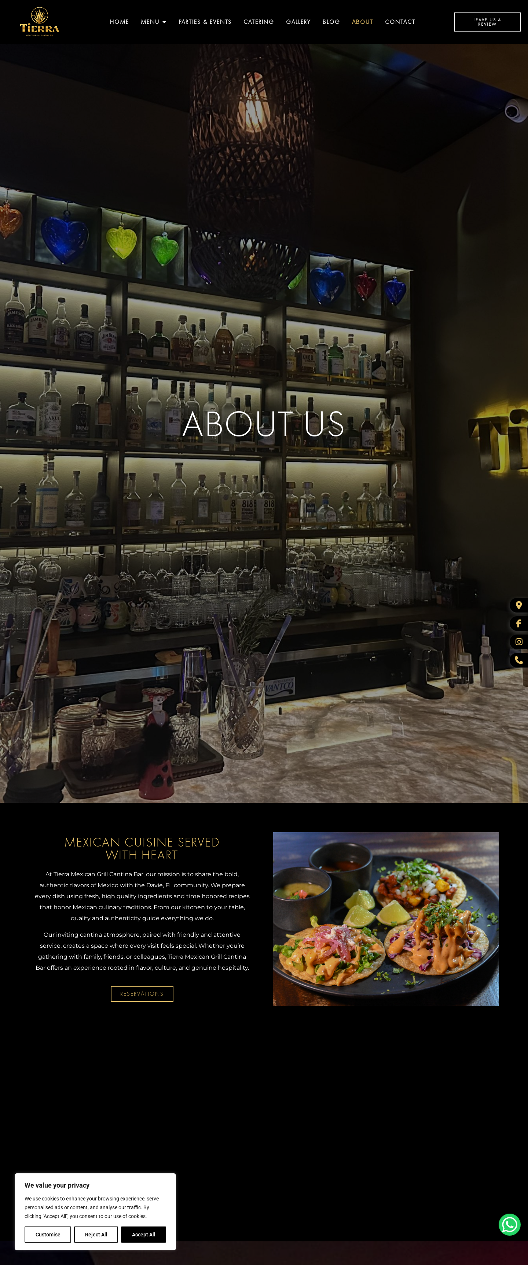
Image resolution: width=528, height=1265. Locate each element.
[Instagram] (519, 642)
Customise (48, 1234)
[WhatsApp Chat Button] (510, 1225)
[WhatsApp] (519, 660)
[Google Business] (519, 605)
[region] (95, 1211)
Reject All (96, 1234)
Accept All (143, 1234)
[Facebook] (519, 623)
